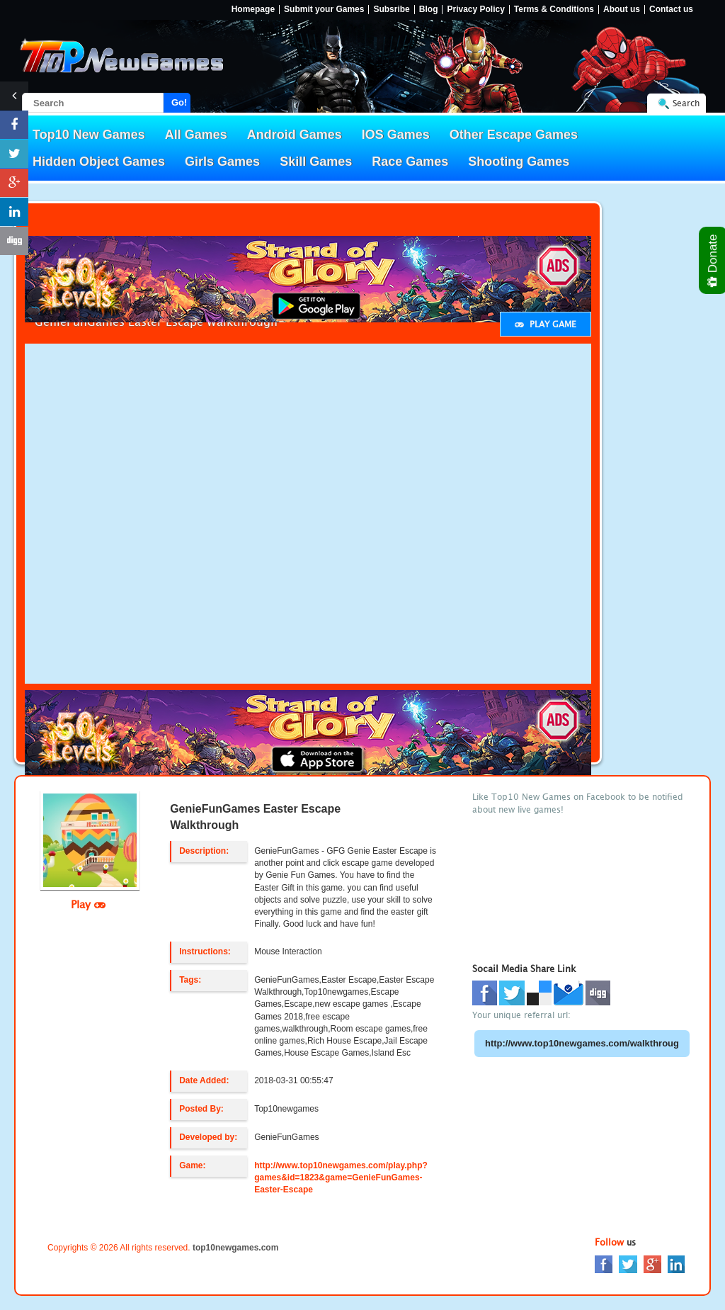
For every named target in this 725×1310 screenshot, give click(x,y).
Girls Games (222, 161)
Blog (428, 9)
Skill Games (316, 161)
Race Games (410, 161)
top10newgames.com (235, 1248)
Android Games (294, 135)
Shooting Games (518, 161)
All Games (196, 135)
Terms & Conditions (554, 9)
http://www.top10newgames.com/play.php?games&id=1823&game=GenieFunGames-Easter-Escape (341, 1178)
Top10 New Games (89, 135)
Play (88, 904)
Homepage (253, 9)
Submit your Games (324, 9)
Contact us (671, 9)
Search (686, 103)
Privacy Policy (475, 9)
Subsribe (391, 9)
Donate (713, 260)
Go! (179, 102)
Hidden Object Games (99, 161)
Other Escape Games (514, 135)
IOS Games (396, 135)
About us (621, 9)
